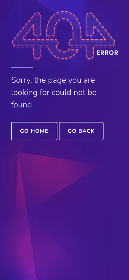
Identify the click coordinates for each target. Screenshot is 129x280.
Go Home (34, 131)
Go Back (81, 131)
